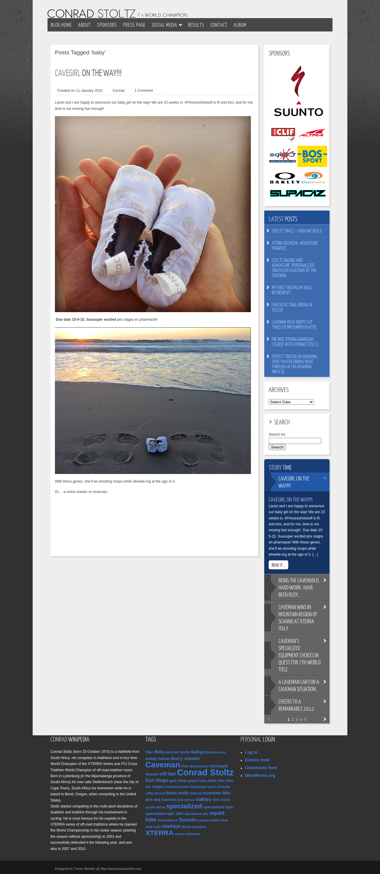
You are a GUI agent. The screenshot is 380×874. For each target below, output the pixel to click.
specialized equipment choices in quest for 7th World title (299, 655)
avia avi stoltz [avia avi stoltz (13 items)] (177, 752)
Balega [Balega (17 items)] (198, 752)
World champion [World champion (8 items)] (194, 827)
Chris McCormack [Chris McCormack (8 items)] (194, 766)
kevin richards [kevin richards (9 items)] (218, 786)
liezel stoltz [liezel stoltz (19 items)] (177, 793)
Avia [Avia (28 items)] (159, 751)
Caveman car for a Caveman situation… (298, 685)
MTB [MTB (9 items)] (149, 800)
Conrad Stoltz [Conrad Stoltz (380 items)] (205, 772)
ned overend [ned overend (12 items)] (165, 800)
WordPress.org (260, 775)
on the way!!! (293, 482)
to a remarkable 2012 (296, 705)
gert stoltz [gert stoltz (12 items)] (178, 781)
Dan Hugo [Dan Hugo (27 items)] (156, 780)
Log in (251, 752)
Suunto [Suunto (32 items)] (188, 820)
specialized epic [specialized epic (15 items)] (218, 807)
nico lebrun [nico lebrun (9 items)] (185, 800)
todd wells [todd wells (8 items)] (153, 827)
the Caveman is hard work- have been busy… (298, 587)
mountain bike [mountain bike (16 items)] (217, 793)
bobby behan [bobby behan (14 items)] (157, 758)
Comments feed (261, 767)
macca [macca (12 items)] (196, 793)
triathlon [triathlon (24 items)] (171, 826)
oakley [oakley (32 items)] (204, 799)
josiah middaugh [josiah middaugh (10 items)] (192, 786)
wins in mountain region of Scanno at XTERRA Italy (297, 617)
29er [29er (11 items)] (149, 752)
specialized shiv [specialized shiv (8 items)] (197, 813)
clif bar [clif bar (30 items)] (168, 774)
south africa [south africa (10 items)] (155, 807)
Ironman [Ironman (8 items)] (171, 786)
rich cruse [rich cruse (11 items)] (221, 800)
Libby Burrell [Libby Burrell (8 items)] (155, 793)
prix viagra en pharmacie (136, 319)
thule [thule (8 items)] (224, 820)
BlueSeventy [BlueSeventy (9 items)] (216, 752)
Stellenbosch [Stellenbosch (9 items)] (167, 820)
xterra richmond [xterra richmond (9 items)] (187, 834)
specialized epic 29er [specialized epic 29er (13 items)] (164, 813)
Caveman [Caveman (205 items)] (162, 764)
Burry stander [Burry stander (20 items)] (185, 758)
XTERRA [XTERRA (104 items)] (159, 833)
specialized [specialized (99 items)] (184, 806)
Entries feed (257, 760)
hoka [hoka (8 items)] (203, 781)
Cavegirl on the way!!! (291, 499)
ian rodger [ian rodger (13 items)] (154, 786)
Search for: (277, 434)
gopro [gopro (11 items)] (193, 781)
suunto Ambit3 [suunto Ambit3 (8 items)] (209, 820)
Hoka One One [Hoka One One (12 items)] (220, 781)
